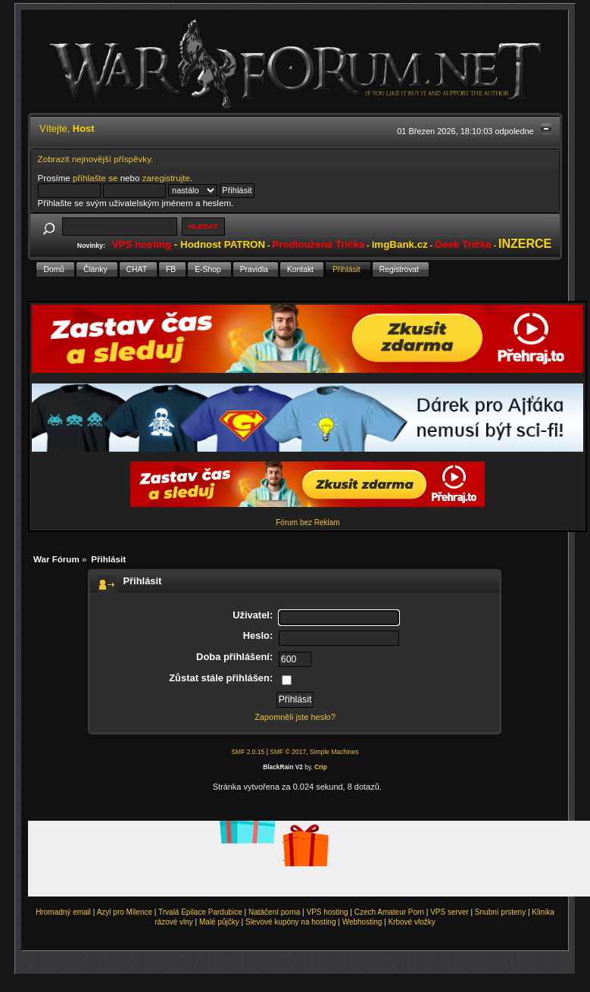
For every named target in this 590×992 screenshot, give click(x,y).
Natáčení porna (274, 912)
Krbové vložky (411, 922)
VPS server (449, 912)
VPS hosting (327, 912)
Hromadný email (63, 912)
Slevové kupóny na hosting (290, 922)
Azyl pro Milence (124, 912)
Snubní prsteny (500, 912)
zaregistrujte (166, 178)
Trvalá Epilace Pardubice (200, 912)
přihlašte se (95, 178)
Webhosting (362, 922)
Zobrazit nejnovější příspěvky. (96, 159)
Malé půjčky (219, 922)
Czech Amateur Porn (389, 912)
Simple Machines (334, 752)
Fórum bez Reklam (307, 522)
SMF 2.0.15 (247, 752)
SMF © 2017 (288, 752)
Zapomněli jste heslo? (295, 716)
